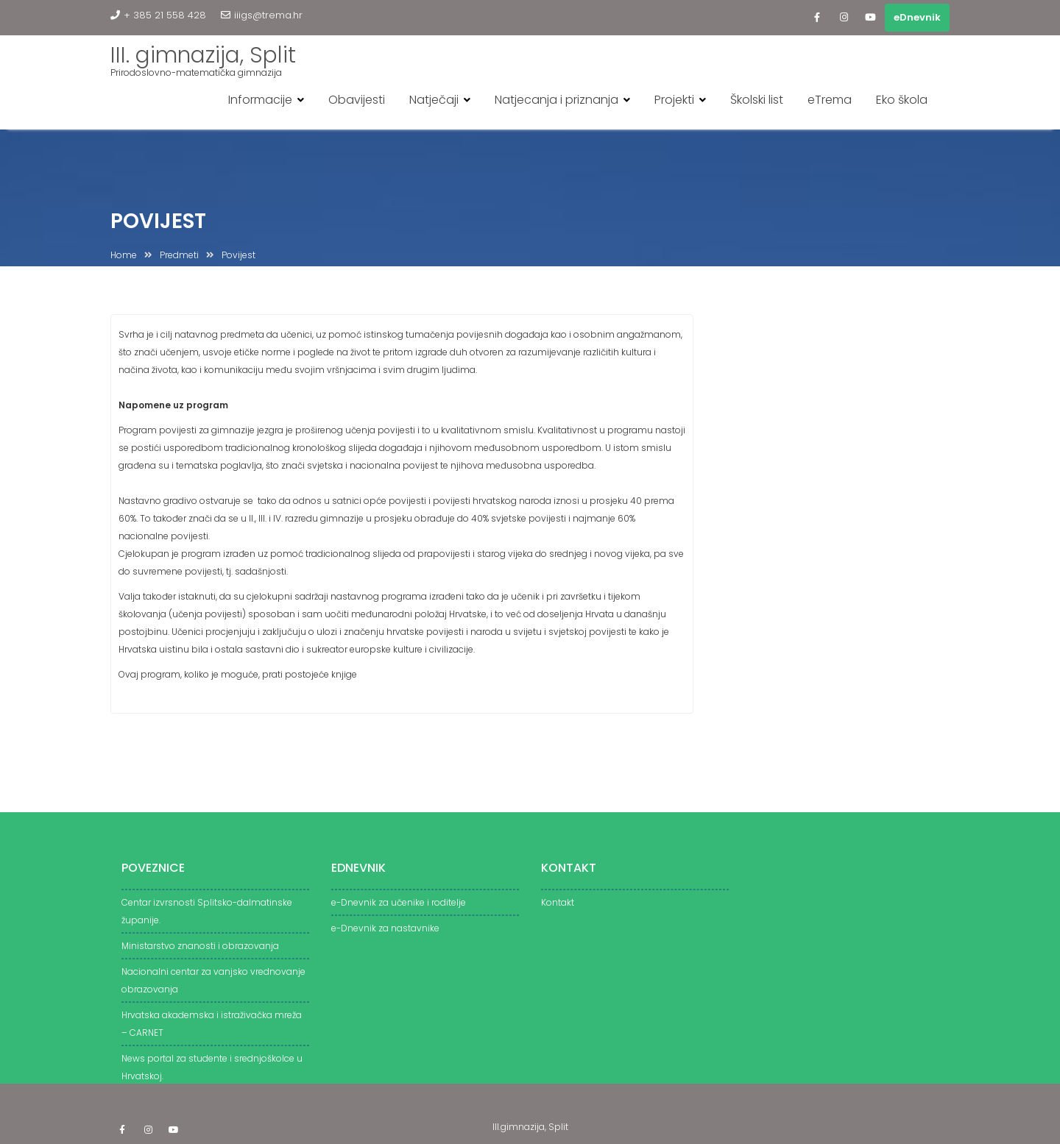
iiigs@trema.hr (262, 15)
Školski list (756, 99)
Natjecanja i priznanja (556, 99)
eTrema (830, 99)
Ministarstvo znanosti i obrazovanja (200, 951)
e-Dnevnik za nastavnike (385, 934)
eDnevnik (917, 17)
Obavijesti (356, 99)
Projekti (674, 99)
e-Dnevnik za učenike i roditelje (398, 908)
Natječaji (434, 99)
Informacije (260, 99)
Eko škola (902, 99)
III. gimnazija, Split (203, 55)
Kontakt (557, 908)
